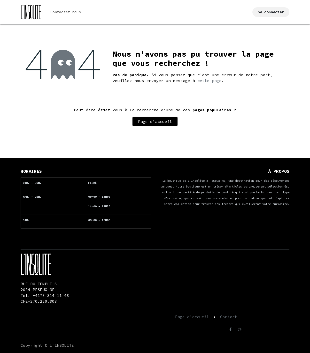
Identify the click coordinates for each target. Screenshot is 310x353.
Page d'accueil (155, 121)
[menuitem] (65, 12)
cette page (209, 80)
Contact (228, 316)
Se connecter (271, 12)
